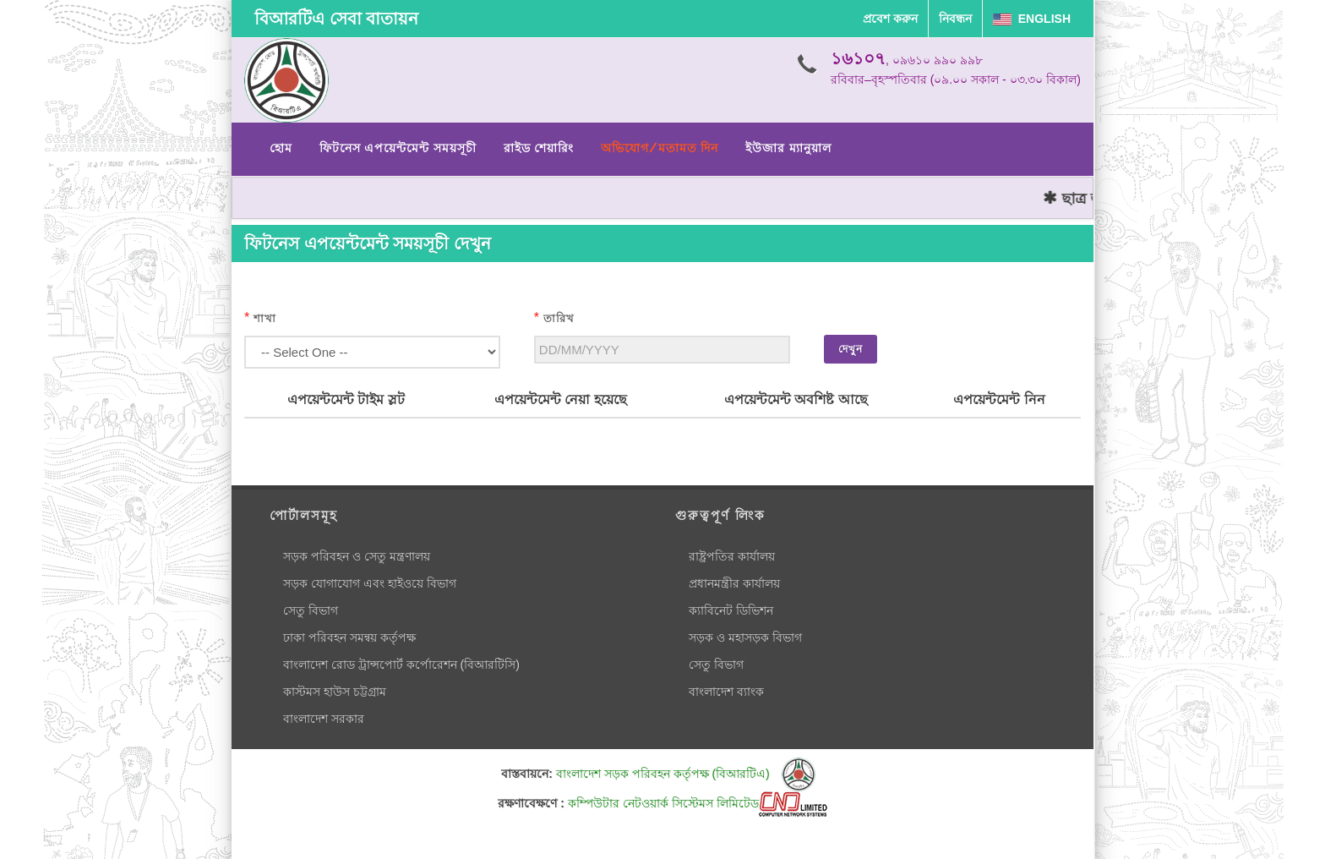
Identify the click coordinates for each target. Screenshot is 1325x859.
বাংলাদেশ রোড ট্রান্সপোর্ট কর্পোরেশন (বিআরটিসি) (401, 664)
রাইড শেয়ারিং (539, 148)
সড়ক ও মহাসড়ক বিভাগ (745, 637)
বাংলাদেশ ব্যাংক (726, 691)
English (1032, 18)
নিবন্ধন (955, 18)
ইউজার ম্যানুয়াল (788, 148)
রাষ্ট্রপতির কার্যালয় (732, 556)
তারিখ (559, 318)
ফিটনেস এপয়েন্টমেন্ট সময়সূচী (398, 148)
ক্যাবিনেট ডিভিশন (731, 610)
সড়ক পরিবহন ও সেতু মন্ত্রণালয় (356, 556)
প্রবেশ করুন (890, 18)
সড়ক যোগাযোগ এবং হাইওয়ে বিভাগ (369, 583)
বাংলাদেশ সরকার (323, 718)
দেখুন (850, 349)
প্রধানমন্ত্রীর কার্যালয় (734, 583)
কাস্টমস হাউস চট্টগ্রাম (334, 691)
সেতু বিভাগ (310, 610)
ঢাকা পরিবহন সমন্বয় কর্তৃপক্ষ (349, 637)
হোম (281, 148)
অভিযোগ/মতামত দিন (659, 148)
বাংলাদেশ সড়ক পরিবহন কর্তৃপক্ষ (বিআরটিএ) (685, 773)
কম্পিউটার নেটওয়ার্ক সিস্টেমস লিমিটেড (697, 803)
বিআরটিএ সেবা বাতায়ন (336, 18)
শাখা (265, 318)
